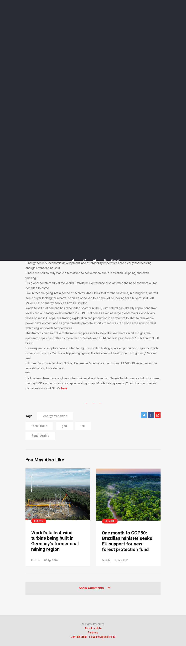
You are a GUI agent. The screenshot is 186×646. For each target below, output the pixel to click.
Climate (110, 521)
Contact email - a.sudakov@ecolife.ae (93, 637)
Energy (38, 521)
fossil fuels (39, 426)
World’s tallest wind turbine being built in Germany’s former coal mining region (55, 541)
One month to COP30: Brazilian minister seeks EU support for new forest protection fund (127, 541)
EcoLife (35, 560)
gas (64, 426)
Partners (93, 633)
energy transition (55, 416)
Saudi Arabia (40, 435)
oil (83, 426)
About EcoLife (93, 628)
